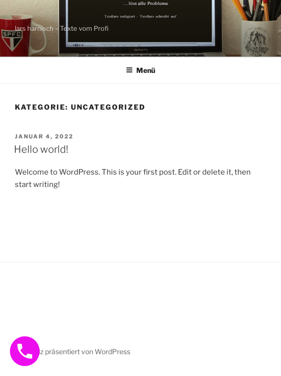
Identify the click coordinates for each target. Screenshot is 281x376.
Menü (140, 70)
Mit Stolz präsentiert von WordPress (73, 351)
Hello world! (41, 149)
